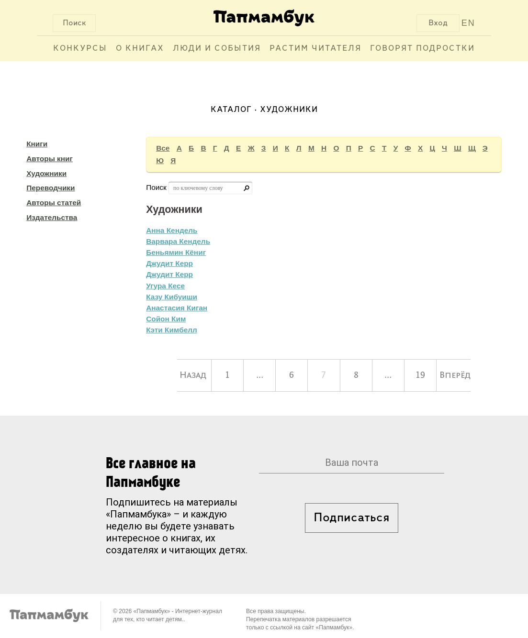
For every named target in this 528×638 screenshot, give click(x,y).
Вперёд (455, 375)
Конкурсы (80, 48)
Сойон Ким (166, 319)
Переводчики (50, 188)
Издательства (51, 217)
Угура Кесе (165, 286)
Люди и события (217, 48)
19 (420, 375)
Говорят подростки (422, 48)
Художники (46, 173)
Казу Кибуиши (171, 297)
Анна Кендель (171, 230)
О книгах (140, 48)
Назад (193, 375)
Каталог (231, 109)
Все (162, 148)
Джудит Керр (169, 263)
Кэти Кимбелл (171, 330)
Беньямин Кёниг (176, 252)
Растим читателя (315, 48)
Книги (36, 144)
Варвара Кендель (178, 241)
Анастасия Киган (176, 308)
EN (468, 23)
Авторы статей (53, 202)
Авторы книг (49, 158)
